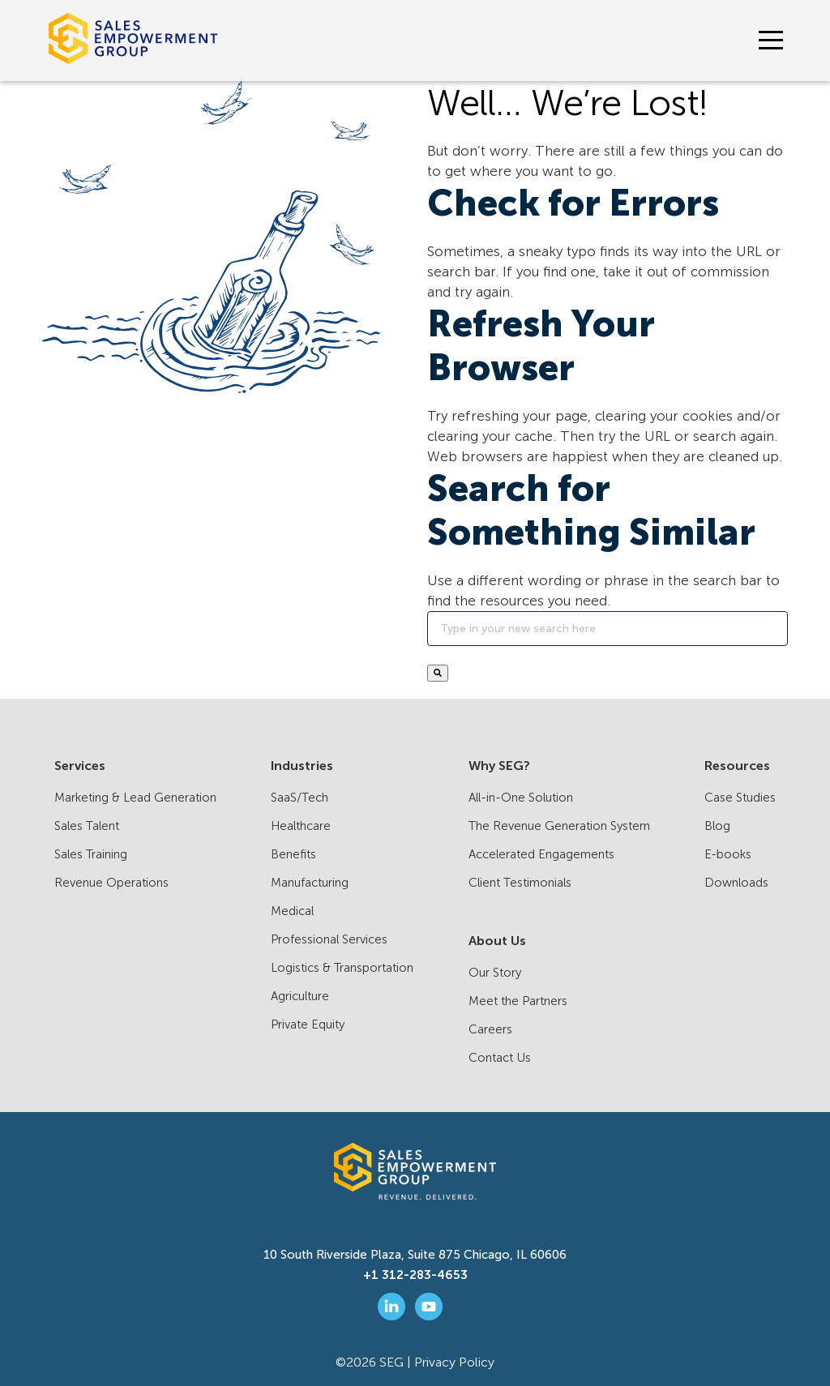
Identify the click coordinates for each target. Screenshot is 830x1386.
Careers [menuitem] (490, 1029)
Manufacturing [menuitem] (310, 882)
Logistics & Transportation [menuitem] (342, 967)
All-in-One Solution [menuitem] (520, 797)
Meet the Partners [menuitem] (517, 1001)
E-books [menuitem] (727, 854)
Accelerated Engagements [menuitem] (541, 854)
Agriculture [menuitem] (300, 996)
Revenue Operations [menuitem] (111, 882)
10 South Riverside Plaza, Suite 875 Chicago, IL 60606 (415, 1254)
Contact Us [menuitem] (499, 1057)
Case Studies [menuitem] (740, 797)
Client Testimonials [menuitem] (519, 882)
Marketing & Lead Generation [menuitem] (135, 797)
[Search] (607, 628)
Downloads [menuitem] (736, 882)
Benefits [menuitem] (293, 854)
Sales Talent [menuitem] (86, 826)
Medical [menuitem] (292, 911)
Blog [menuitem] (717, 826)
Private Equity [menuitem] (307, 1024)
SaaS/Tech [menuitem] (299, 797)
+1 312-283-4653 (415, 1275)
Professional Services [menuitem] (329, 939)
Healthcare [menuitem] (301, 826)
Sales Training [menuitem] (90, 854)
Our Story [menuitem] (494, 972)
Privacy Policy (454, 1362)
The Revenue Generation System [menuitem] (559, 826)
